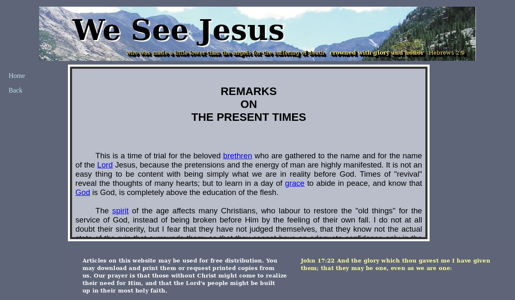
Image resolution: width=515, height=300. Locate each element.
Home (17, 75)
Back (15, 90)
